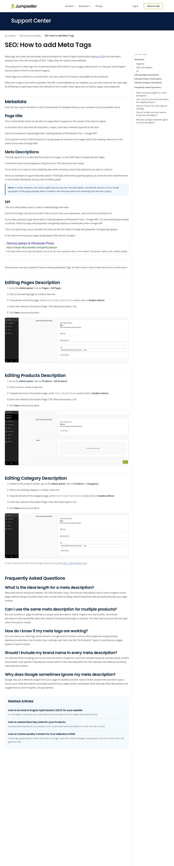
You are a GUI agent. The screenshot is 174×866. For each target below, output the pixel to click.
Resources (85, 8)
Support (10, 35)
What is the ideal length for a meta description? (151, 94)
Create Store (153, 6)
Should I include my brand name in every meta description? (151, 113)
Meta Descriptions (144, 67)
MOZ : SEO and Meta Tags (75, 563)
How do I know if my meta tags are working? (151, 107)
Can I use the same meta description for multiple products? (152, 100)
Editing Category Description (148, 82)
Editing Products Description (148, 78)
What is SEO (98, 56)
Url (137, 71)
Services (70, 8)
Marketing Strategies (30, 35)
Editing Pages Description (146, 75)
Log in (135, 6)
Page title (140, 64)
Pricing (99, 6)
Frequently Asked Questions (147, 87)
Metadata (139, 59)
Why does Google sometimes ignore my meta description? (152, 121)
